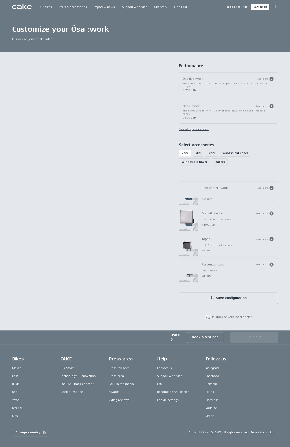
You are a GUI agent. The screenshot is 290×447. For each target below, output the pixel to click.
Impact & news (104, 7)
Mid (198, 153)
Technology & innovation (78, 376)
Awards (114, 391)
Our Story (67, 368)
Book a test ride (236, 7)
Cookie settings (168, 400)
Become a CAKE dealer (173, 391)
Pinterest (212, 400)
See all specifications (194, 129)
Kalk (15, 376)
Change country (31, 432)
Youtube (211, 408)
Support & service (134, 7)
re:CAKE (17, 408)
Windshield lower (194, 161)
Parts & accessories (73, 7)
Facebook (213, 376)
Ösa (14, 391)
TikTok (210, 391)
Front (211, 153)
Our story (160, 7)
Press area (116, 376)
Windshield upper (235, 153)
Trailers (219, 161)
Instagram (213, 368)
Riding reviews (119, 400)
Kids (15, 415)
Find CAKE (181, 7)
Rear (185, 153)
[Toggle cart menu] (275, 7)
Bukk (15, 384)
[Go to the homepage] (22, 7)
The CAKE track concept (77, 384)
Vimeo (210, 415)
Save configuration (227, 298)
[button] (265, 78)
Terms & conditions (264, 432)
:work (16, 400)
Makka (17, 368)
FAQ (159, 384)
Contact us (260, 7)
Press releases (119, 368)
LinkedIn (211, 384)
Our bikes (45, 7)
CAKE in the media (121, 384)
